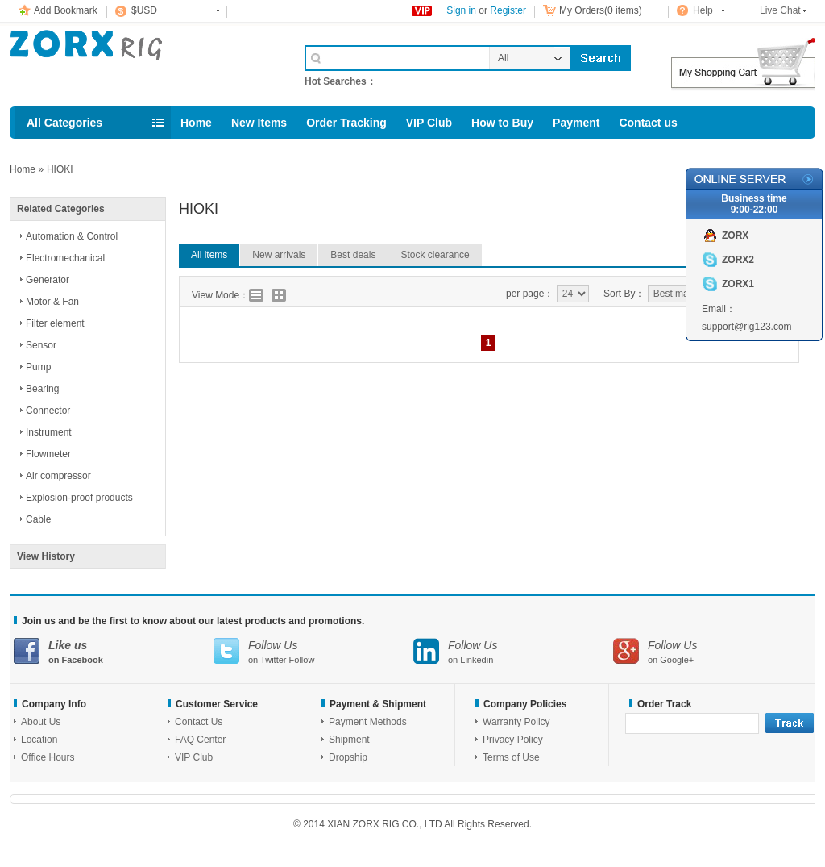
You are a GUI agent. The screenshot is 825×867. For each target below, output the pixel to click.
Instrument (49, 432)
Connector (48, 410)
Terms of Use (511, 757)
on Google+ (713, 651)
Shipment (349, 739)
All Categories (64, 122)
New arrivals (278, 255)
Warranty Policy (516, 721)
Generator (47, 280)
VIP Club (429, 122)
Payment (576, 122)
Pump (38, 367)
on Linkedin (513, 651)
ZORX (735, 235)
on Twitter (313, 651)
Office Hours (47, 757)
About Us (40, 721)
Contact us (648, 122)
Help (703, 10)
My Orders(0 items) (600, 10)
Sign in (461, 10)
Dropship (348, 757)
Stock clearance (434, 255)
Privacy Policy (513, 739)
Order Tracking (346, 122)
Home (196, 122)
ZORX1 (738, 284)
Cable (38, 519)
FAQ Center (200, 739)
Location (39, 739)
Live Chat (780, 10)
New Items (259, 122)
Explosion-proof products (79, 497)
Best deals (352, 255)
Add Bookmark (65, 10)
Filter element (55, 323)
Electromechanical (65, 258)
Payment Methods (368, 721)
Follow (302, 660)
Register (508, 10)
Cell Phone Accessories (140, 63)
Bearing (42, 388)
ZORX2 (738, 259)
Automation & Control (72, 236)
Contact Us (198, 721)
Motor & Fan (52, 301)
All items (209, 255)
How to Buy (502, 122)
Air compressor (58, 475)
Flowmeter (48, 454)
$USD (144, 10)
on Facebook (114, 651)
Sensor (41, 345)
